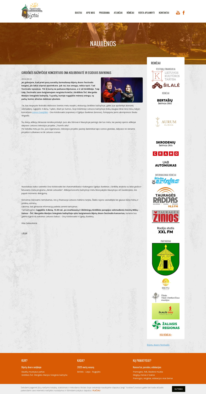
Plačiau (96, 390)
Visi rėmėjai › (166, 334)
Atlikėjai (118, 12)
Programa (104, 12)
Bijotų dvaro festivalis (158, 344)
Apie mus (90, 12)
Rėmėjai (130, 12)
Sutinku (179, 389)
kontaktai (164, 12)
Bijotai (78, 12)
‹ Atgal (24, 233)
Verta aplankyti (146, 12)
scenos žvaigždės (40, 112)
